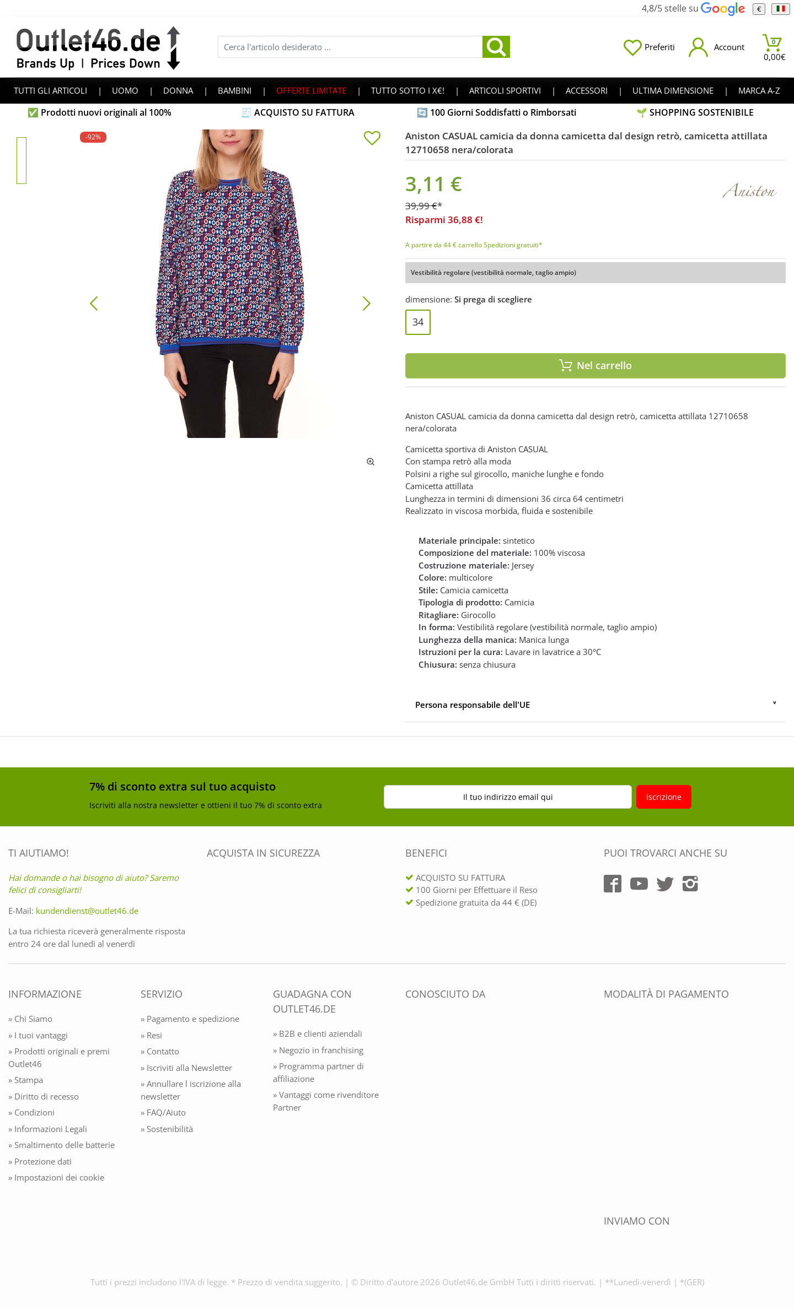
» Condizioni (31, 1112)
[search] (496, 47)
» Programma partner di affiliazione (318, 1072)
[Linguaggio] (780, 9)
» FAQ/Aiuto (163, 1112)
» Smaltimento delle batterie (61, 1144)
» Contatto (160, 1051)
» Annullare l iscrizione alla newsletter (191, 1090)
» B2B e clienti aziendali (317, 1033)
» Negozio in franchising (318, 1049)
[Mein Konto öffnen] (716, 47)
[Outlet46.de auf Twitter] (665, 883)
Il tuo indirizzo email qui (508, 797)
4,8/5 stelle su (693, 8)
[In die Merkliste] (372, 139)
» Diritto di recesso (43, 1096)
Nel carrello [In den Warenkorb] (595, 365)
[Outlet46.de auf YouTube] (639, 883)
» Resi (151, 1035)
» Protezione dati (40, 1161)
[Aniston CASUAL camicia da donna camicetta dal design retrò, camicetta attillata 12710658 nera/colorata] (230, 302)
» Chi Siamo (30, 1018)
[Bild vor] (366, 302)
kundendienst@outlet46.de (87, 910)
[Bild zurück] (94, 302)
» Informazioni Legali (47, 1128)
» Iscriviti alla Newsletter (186, 1067)
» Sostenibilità (167, 1128)
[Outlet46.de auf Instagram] (690, 883)
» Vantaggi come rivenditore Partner (326, 1101)
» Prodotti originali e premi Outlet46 (59, 1057)
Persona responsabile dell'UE (472, 704)
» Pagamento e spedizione (190, 1018)
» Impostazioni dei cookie (56, 1177)
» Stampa (25, 1079)
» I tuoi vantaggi (38, 1035)
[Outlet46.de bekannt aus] (413, 1114)
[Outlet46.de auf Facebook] (612, 883)
